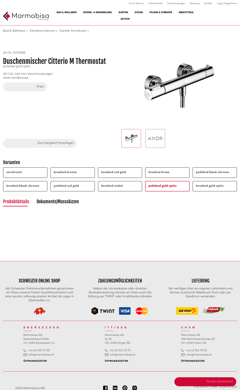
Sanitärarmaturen (42, 31)
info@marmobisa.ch (41, 354)
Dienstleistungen (176, 3)
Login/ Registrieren (227, 3)
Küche (139, 12)
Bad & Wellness (67, 12)
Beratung (195, 3)
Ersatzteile (186, 12)
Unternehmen (155, 3)
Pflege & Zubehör (161, 12)
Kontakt (208, 3)
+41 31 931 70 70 (120, 350)
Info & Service (136, 3)
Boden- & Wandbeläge (97, 12)
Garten (123, 12)
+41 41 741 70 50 (196, 350)
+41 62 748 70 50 (39, 350)
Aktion (125, 19)
